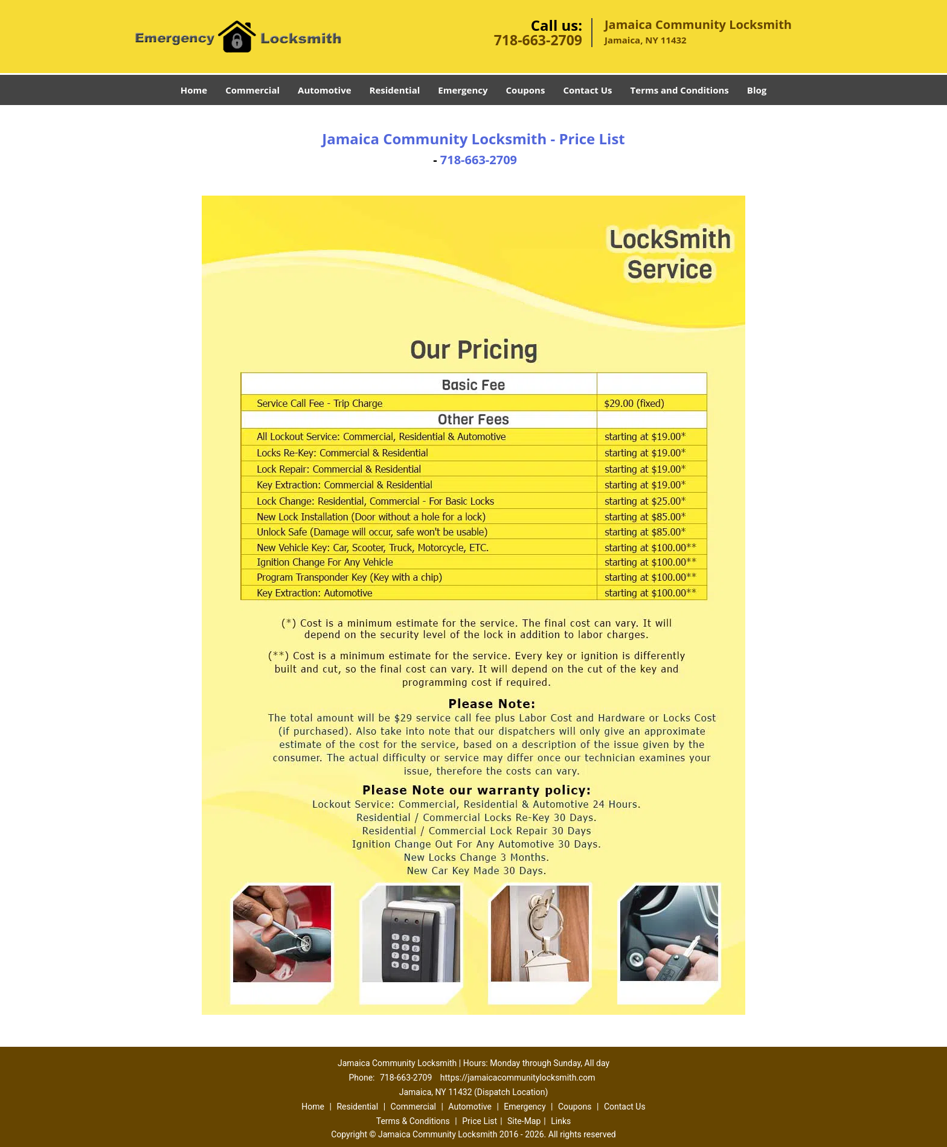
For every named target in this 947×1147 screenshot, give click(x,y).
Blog (756, 90)
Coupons (525, 90)
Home (194, 90)
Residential (395, 90)
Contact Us (587, 90)
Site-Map (524, 1121)
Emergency (462, 90)
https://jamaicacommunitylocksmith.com (517, 1077)
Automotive (325, 90)
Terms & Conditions (413, 1121)
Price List (479, 1121)
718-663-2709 (538, 40)
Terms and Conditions (680, 90)
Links (561, 1121)
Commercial (252, 90)
